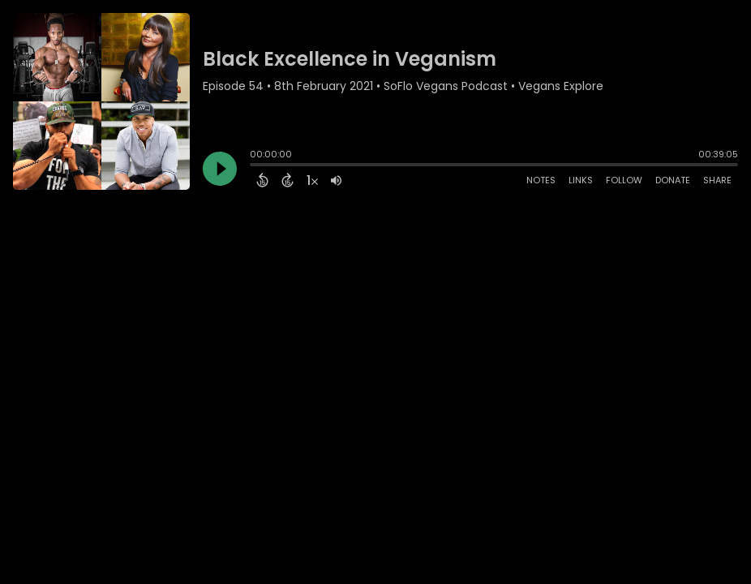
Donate (672, 180)
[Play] (220, 169)
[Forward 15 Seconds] (287, 180)
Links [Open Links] (581, 180)
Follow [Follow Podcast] (624, 180)
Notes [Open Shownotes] (541, 180)
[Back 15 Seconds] (262, 180)
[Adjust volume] (336, 180)
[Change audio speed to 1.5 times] (312, 180)
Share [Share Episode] (717, 180)
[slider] (254, 166)
